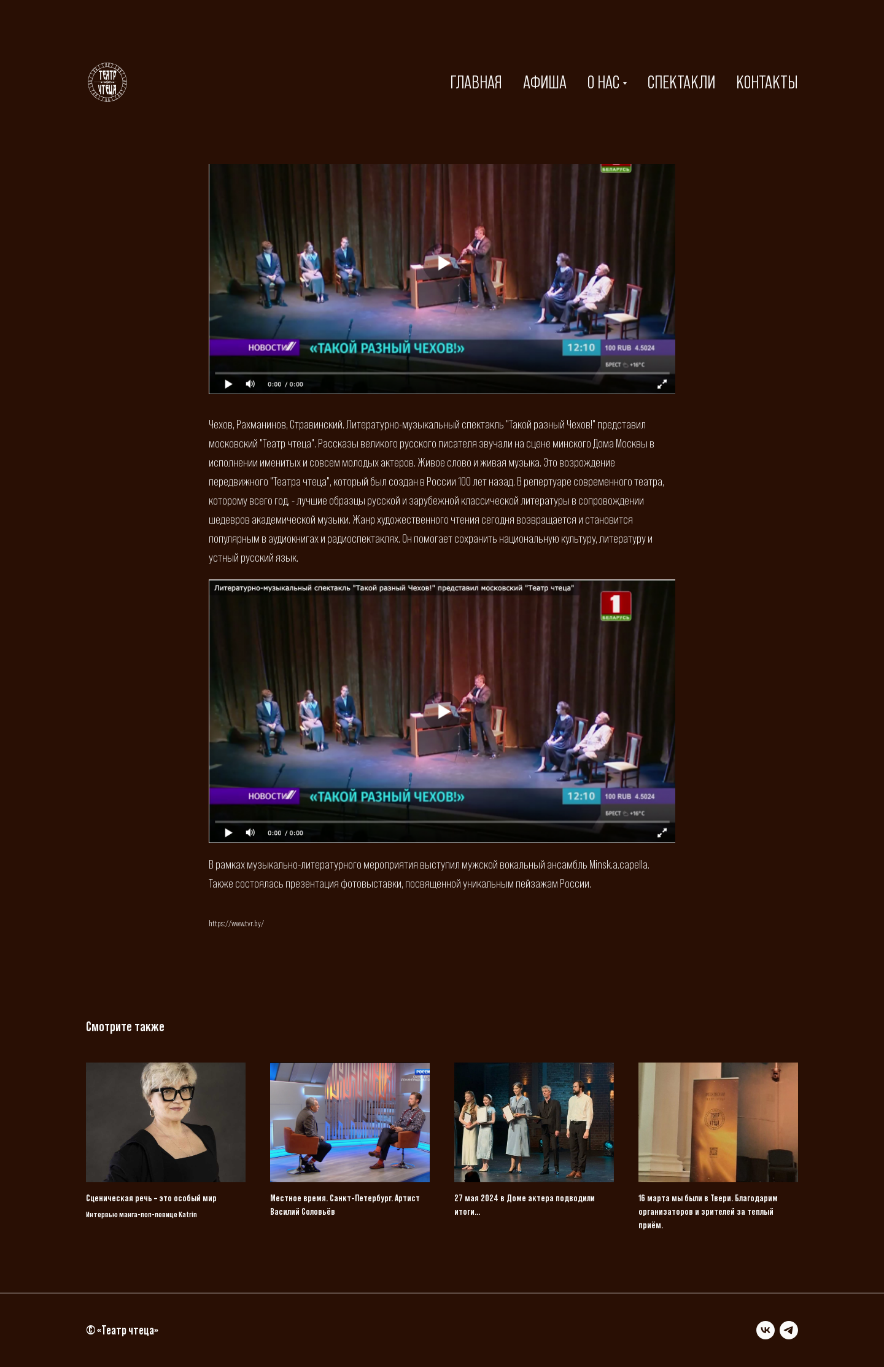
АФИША (545, 82)
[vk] (765, 1330)
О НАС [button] (603, 82)
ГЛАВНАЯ (476, 82)
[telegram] (789, 1330)
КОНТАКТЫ (767, 82)
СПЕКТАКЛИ (681, 82)
